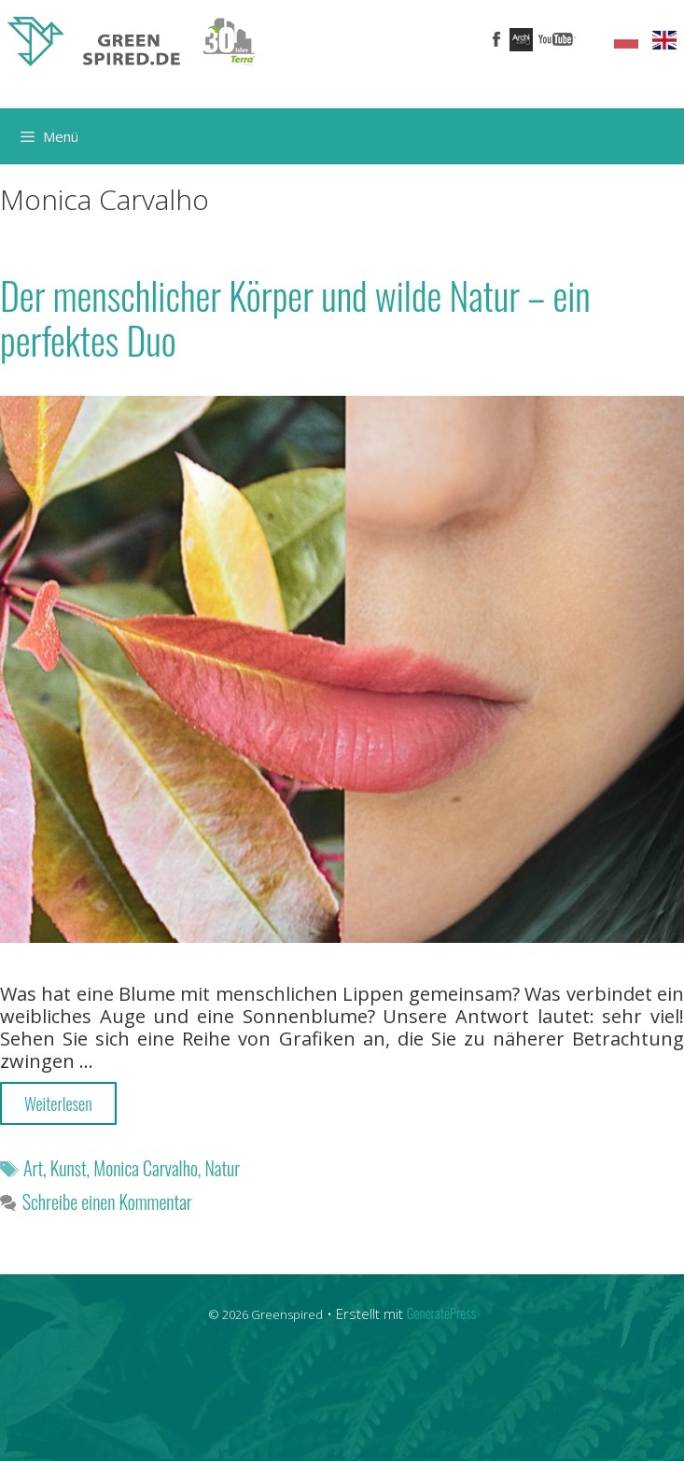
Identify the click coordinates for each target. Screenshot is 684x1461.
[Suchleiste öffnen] (656, 136)
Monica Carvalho (145, 1168)
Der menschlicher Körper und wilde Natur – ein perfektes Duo (295, 317)
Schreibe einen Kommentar (107, 1201)
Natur (222, 1168)
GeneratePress (441, 1312)
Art (33, 1168)
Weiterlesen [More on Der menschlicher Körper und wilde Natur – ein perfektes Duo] (58, 1103)
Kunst (68, 1168)
